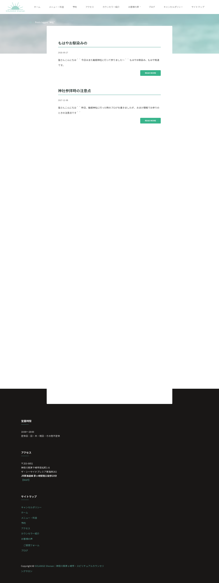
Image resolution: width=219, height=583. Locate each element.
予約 (23, 523)
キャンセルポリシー (31, 507)
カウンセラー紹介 (30, 533)
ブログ (24, 550)
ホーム (24, 512)
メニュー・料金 (29, 517)
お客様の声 (27, 538)
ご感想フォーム (31, 545)
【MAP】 (26, 479)
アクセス (25, 528)
